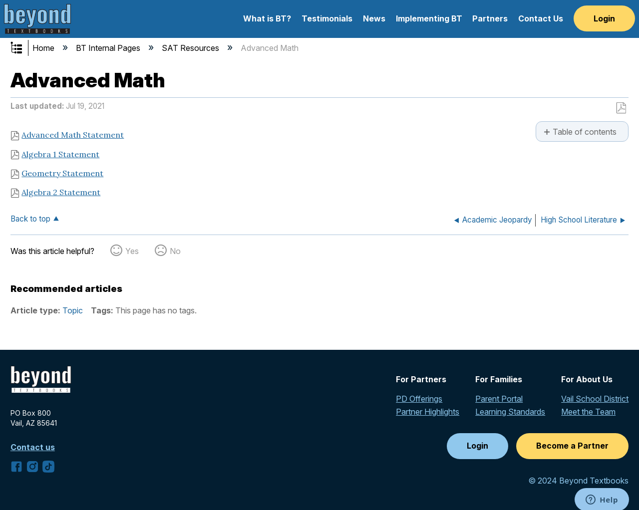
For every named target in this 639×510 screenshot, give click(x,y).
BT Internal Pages (109, 48)
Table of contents (585, 132)
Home (44, 48)
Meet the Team (588, 412)
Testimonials (327, 18)
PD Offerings (419, 399)
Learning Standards (510, 412)
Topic (72, 310)
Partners (490, 18)
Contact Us (540, 18)
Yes (132, 251)
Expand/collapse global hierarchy (22, 48)
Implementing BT (429, 18)
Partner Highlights (427, 412)
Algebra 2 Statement (60, 192)
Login (604, 18)
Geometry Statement (62, 173)
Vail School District (595, 399)
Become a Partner (572, 446)
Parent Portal (499, 399)
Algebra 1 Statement (60, 154)
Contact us (32, 447)
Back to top (30, 219)
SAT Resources (191, 48)
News (374, 18)
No (175, 251)
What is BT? (267, 18)
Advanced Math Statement (72, 135)
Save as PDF (621, 108)
